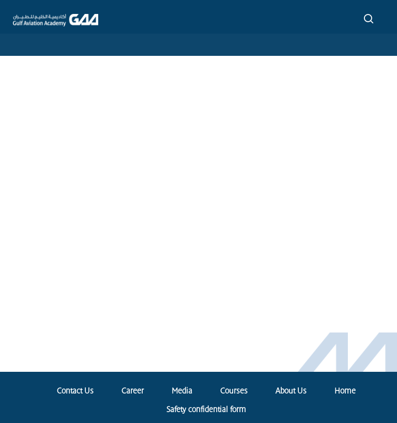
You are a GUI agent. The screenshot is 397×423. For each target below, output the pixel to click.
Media (182, 391)
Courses (234, 391)
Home (345, 391)
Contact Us (75, 391)
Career (132, 391)
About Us (291, 391)
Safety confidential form (206, 409)
